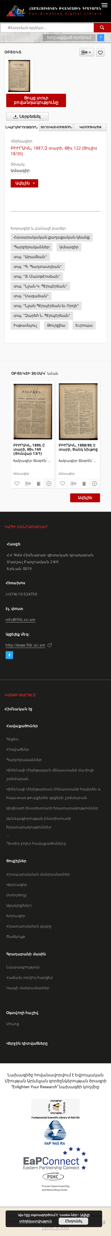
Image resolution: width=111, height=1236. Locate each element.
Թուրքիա (56, 325)
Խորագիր (15, 915)
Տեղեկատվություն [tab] (56, 127)
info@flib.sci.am (21, 619)
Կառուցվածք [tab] (90, 127)
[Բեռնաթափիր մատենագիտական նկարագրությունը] (27, 483)
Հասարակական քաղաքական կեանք (52, 237)
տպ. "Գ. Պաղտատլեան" (38, 266)
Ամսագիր (20, 170)
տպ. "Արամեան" (30, 256)
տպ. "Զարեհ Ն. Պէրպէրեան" (42, 315)
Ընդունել (73, 1221)
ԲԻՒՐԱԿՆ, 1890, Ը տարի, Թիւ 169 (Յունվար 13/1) (29, 449)
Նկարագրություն (23, 967)
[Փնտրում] (102, 27)
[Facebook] (9, 655)
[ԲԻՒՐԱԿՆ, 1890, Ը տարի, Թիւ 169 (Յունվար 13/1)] (33, 411)
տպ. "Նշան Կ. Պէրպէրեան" (40, 286)
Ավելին (85, 497)
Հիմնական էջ (18, 708)
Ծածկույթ (15, 936)
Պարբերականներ (31, 247)
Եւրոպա (84, 325)
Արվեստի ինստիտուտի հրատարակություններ (52, 808)
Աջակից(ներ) (18, 905)
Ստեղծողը (16, 894)
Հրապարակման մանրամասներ (38, 874)
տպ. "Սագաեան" (31, 295)
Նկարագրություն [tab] (21, 127)
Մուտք (12, 1023)
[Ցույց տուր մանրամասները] (48, 483)
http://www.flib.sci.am (25, 645)
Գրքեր (12, 738)
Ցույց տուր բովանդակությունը (36, 100)
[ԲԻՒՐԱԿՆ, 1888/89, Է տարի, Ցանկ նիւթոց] (78, 411)
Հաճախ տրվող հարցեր (29, 977)
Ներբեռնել (26, 117)
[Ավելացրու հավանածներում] (100, 53)
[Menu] (104, 4)
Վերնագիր (16, 884)
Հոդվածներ (17, 749)
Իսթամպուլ (25, 325)
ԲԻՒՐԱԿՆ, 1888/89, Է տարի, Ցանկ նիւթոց (78, 447)
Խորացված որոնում (69, 37)
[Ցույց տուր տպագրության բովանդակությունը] (38, 483)
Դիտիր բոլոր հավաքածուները (36, 843)
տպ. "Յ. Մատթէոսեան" (37, 276)
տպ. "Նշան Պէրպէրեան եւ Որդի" (46, 305)
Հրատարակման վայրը (29, 926)
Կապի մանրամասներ (27, 987)
